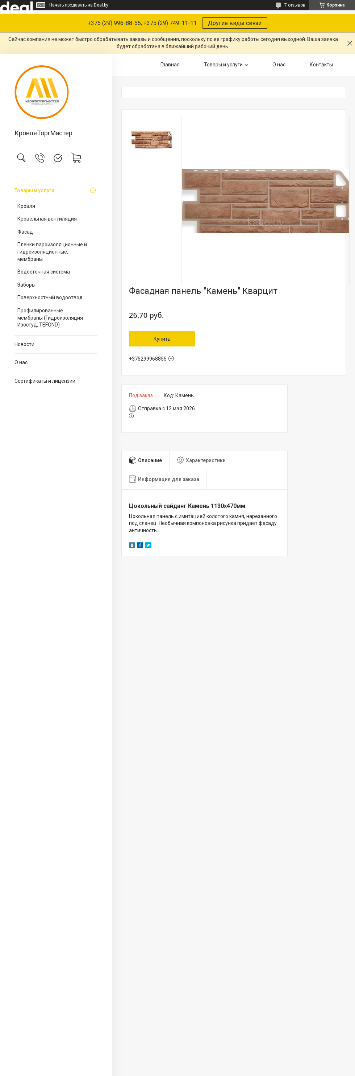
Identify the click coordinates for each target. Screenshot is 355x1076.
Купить (162, 339)
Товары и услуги (34, 190)
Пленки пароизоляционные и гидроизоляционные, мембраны (52, 252)
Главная (170, 64)
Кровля (26, 206)
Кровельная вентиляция (47, 219)
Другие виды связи (235, 23)
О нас (21, 362)
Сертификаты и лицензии (44, 381)
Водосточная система (43, 272)
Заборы (26, 285)
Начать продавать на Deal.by (78, 5)
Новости (24, 344)
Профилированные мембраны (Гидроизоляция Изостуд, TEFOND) (50, 318)
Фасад (25, 232)
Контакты (321, 64)
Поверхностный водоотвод (50, 297)
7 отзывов (294, 5)
